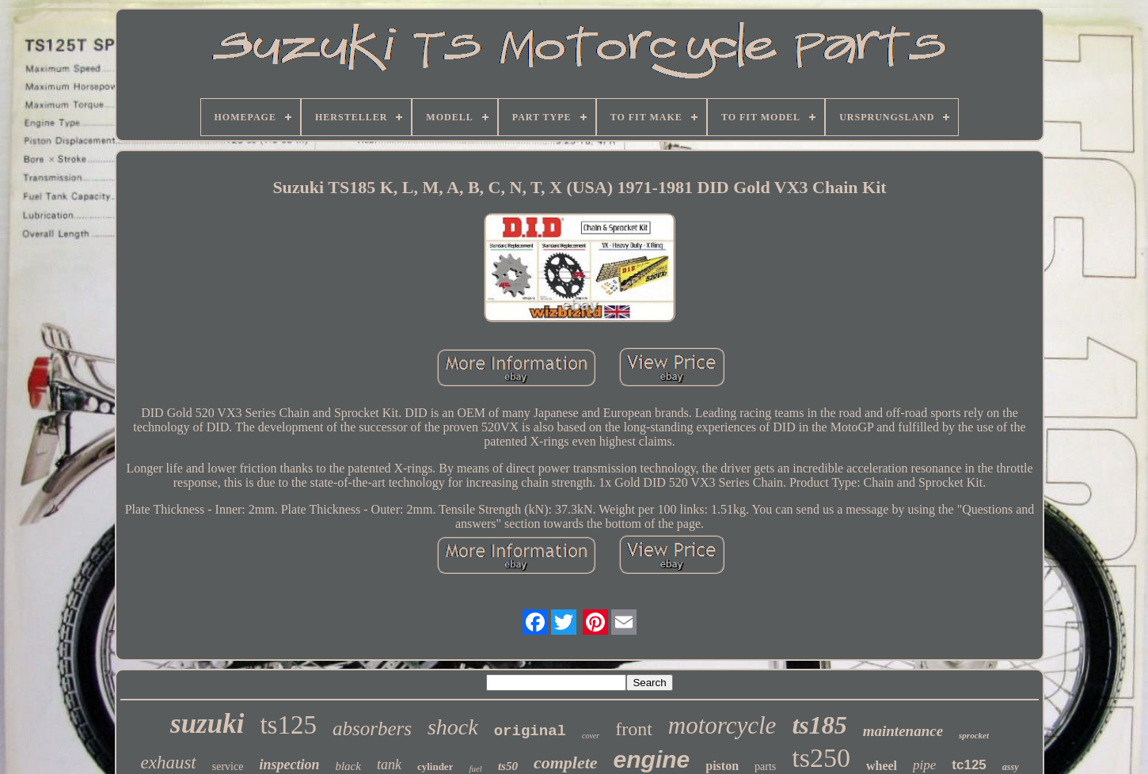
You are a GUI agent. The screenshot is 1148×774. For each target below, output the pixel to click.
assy (1010, 766)
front (633, 729)
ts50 (508, 766)
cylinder (435, 766)
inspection (289, 764)
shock (453, 727)
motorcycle (722, 725)
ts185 (819, 725)
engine (652, 759)
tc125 (969, 764)
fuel (475, 768)
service (228, 766)
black (347, 766)
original (530, 731)
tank (389, 764)
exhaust (168, 762)
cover (590, 735)
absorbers (372, 728)
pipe (924, 764)
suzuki (207, 723)
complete (566, 762)
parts (765, 766)
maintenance (903, 731)
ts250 (821, 757)
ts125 (288, 725)
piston (722, 765)
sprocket (974, 735)
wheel (881, 765)
